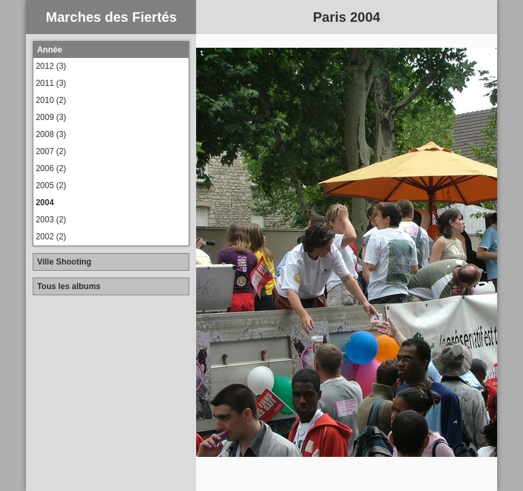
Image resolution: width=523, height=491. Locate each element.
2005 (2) (50, 185)
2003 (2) (50, 219)
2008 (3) (50, 134)
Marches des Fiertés (111, 17)
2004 (44, 202)
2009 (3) (50, 117)
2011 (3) (50, 83)
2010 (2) (50, 100)
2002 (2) (50, 236)
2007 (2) (50, 151)
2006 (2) (50, 168)
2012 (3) (50, 66)
